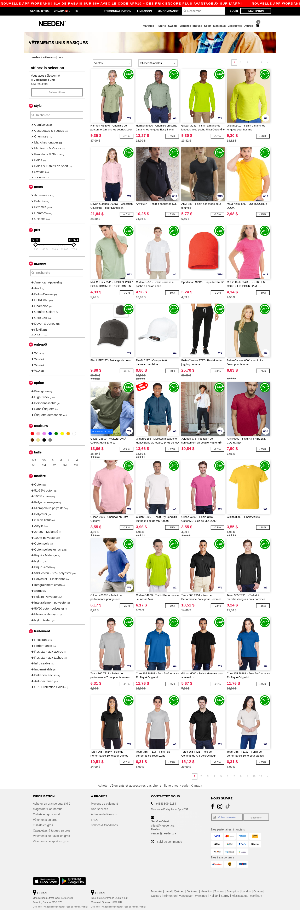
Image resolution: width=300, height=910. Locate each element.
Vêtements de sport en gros (51, 841)
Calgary (156, 895)
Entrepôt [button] (40, 344)
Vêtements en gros (45, 819)
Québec (179, 891)
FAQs (94, 819)
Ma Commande (168, 11)
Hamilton (206, 891)
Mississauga (240, 895)
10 (254, 776)
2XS (33, 460)
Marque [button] (40, 263)
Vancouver (186, 895)
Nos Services (99, 809)
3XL (44, 465)
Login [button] (234, 11)
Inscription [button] (256, 11)
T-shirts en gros (43, 825)
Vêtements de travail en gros (51, 836)
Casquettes (235, 25)
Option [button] (39, 382)
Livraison (144, 11)
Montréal (156, 891)
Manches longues (190, 25)
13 (260, 62)
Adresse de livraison (104, 814)
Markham (256, 895)
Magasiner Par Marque (47, 809)
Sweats (172, 25)
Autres (248, 25)
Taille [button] (37, 452)
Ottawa (257, 891)
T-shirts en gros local (46, 814)
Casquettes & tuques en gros (51, 830)
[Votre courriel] (227, 817)
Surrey (225, 895)
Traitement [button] (42, 631)
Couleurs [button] (41, 426)
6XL (76, 465)
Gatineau (192, 891)
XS (44, 460)
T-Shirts (161, 25)
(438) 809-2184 (166, 803)
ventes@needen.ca (163, 833)
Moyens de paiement (104, 803)
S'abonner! (256, 817)
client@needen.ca (162, 825)
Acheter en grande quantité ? (51, 803)
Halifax (213, 895)
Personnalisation (117, 11)
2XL (33, 465)
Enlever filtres (57, 92)
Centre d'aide (40, 11)
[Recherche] (203, 10)
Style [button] (37, 105)
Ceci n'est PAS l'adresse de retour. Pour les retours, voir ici (60, 907)
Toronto (219, 891)
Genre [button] (38, 186)
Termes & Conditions (104, 825)
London (246, 891)
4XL (55, 465)
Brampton (232, 891)
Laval (168, 891)
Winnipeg (201, 895)
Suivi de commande (169, 841)
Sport (207, 25)
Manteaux (219, 25)
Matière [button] (40, 476)
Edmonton (170, 895)
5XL (65, 465)
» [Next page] (267, 62)
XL (77, 460)
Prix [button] (37, 230)
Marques (148, 25)
